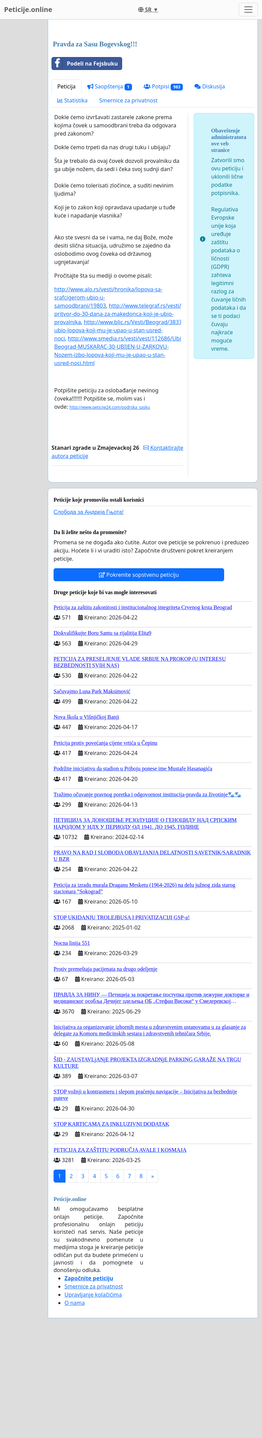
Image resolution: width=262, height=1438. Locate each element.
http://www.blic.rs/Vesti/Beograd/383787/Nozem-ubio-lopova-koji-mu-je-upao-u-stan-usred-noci (132, 426)
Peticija (66, 182)
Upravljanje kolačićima (93, 1390)
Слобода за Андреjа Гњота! (88, 608)
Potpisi (163, 182)
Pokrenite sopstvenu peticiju (139, 670)
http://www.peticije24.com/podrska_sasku (110, 503)
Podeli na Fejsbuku (85, 159)
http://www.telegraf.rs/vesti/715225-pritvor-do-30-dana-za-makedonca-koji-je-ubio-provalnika (128, 409)
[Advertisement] (153, 78)
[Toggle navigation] (248, 9)
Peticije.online (28, 9)
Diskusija (209, 182)
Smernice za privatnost (128, 196)
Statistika (72, 196)
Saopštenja (109, 182)
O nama (74, 1398)
